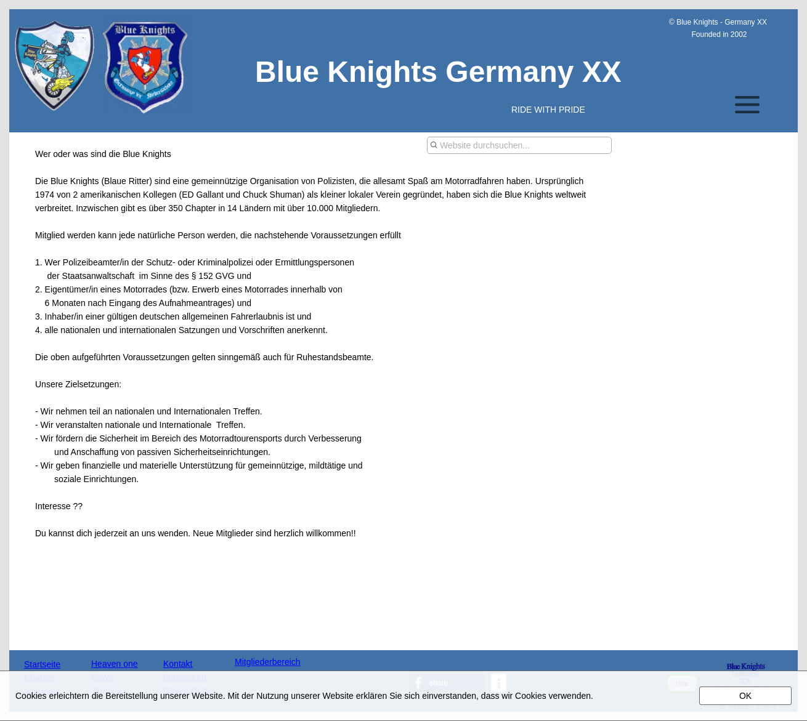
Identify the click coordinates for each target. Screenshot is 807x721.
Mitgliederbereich (268, 662)
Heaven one (114, 664)
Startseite (42, 664)
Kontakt (177, 664)
